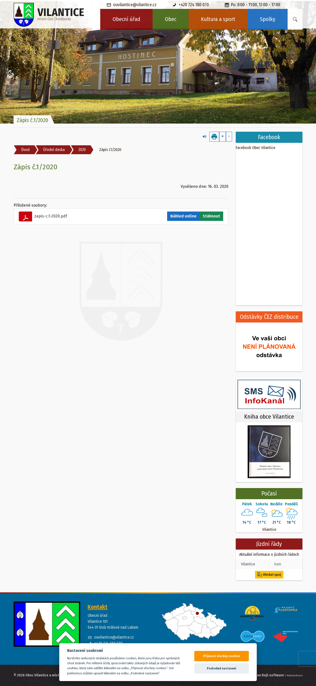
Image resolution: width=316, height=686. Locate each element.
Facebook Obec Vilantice (255, 147)
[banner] (49, 14)
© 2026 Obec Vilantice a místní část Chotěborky (51, 675)
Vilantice (269, 529)
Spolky (267, 19)
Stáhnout (211, 216)
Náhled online (183, 216)
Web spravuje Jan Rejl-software (259, 675)
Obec (170, 19)
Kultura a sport (218, 19)
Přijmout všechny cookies (221, 656)
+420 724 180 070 (190, 4)
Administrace (294, 675)
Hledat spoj (269, 574)
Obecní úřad (126, 19)
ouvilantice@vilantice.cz (132, 4)
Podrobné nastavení (221, 668)
